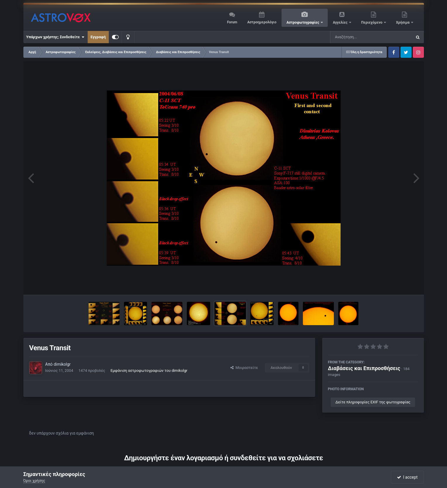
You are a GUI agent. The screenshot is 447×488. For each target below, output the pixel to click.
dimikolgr (61, 364)
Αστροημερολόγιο (261, 22)
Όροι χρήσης (34, 480)
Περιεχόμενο (372, 22)
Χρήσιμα (403, 22)
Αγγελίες (340, 22)
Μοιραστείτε (244, 367)
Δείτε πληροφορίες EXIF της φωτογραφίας (372, 402)
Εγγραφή (98, 37)
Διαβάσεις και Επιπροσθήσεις (364, 368)
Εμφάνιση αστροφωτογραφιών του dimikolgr (149, 370)
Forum (232, 22)
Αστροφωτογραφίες (303, 22)
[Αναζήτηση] (359, 37)
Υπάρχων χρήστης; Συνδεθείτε (55, 37)
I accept (407, 477)
